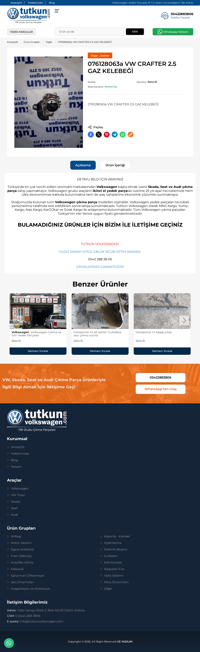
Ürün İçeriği (115, 165)
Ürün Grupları (32, 41)
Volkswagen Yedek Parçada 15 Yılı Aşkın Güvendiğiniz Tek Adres (152, 2)
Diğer (49, 41)
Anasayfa (16, 2)
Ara (135, 31)
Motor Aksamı (21, 543)
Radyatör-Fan (114, 569)
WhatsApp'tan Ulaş (161, 389)
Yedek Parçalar (21, 31)
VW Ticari (18, 495)
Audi (14, 514)
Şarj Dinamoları (22, 582)
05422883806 (160, 377)
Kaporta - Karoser (117, 536)
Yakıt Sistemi (113, 575)
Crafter (104, 55)
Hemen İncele (38, 351)
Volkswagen (20, 488)
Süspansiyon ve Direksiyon (30, 588)
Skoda (15, 501)
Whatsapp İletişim (176, 31)
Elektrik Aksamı (115, 549)
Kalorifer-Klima (22, 562)
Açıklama (83, 165)
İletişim (16, 466)
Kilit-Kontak (113, 562)
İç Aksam (111, 556)
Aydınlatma (112, 543)
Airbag (16, 536)
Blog (52, 2)
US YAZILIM (124, 641)
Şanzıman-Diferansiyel (27, 575)
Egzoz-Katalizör (22, 549)
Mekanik (17, 569)
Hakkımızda (35, 2)
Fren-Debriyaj (21, 556)
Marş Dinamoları (116, 582)
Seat (14, 508)
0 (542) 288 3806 (23, 616)
